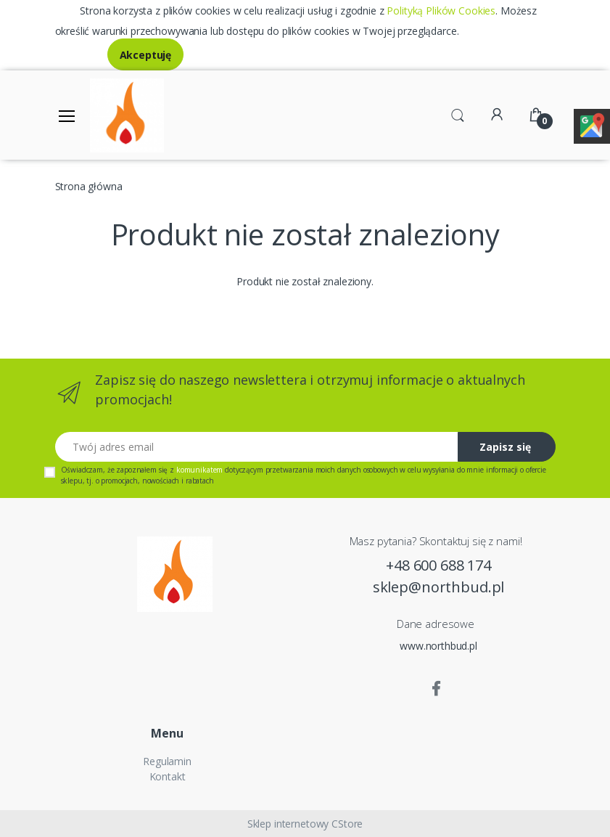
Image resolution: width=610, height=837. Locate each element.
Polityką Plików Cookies (441, 10)
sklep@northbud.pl (439, 587)
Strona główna (89, 186)
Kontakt (167, 776)
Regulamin (167, 761)
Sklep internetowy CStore (305, 823)
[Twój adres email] (256, 447)
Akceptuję (146, 55)
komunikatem (199, 470)
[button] (458, 114)
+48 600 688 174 (438, 565)
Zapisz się (505, 447)
